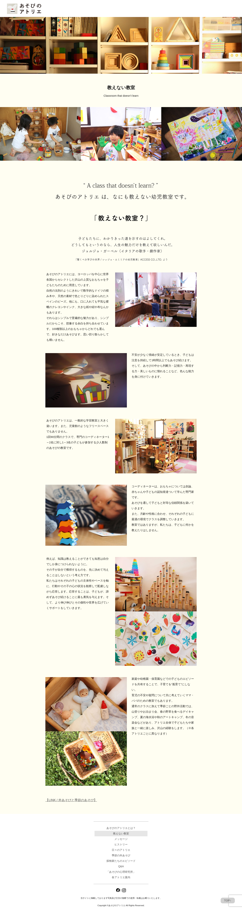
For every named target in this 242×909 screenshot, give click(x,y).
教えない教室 (121, 833)
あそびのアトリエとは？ (67, 9)
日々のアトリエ (98, 9)
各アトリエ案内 (181, 9)
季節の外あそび (121, 855)
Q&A (122, 9)
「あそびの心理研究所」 (151, 9)
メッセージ (121, 838)
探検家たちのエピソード (121, 860)
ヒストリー (121, 844)
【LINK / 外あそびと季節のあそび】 (71, 800)
